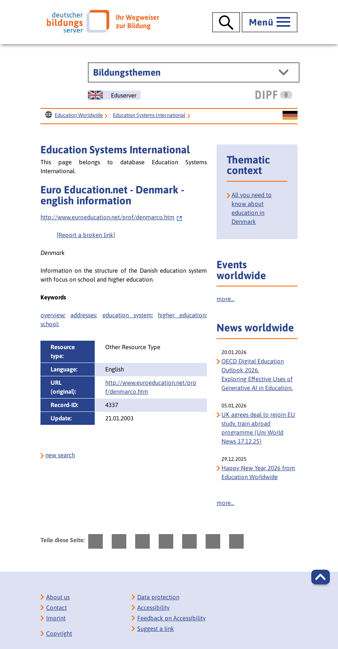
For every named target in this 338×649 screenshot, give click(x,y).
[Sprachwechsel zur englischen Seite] (114, 95)
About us (58, 597)
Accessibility (153, 607)
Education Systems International (149, 115)
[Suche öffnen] (226, 22)
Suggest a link (155, 628)
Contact (56, 607)
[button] (320, 577)
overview (52, 315)
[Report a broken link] (86, 234)
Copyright (59, 633)
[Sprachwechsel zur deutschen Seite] (290, 116)
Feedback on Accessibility (171, 618)
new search (60, 455)
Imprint (56, 618)
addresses (83, 315)
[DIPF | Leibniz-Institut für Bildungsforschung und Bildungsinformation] (274, 94)
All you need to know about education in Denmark (252, 208)
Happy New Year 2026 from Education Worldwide (258, 472)
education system (127, 315)
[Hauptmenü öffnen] (270, 22)
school (49, 323)
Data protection (158, 597)
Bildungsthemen (127, 72)
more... (225, 298)
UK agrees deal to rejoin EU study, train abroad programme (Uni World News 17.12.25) (258, 428)
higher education (182, 315)
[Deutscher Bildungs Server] (103, 21)
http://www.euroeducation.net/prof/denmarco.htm (111, 217)
